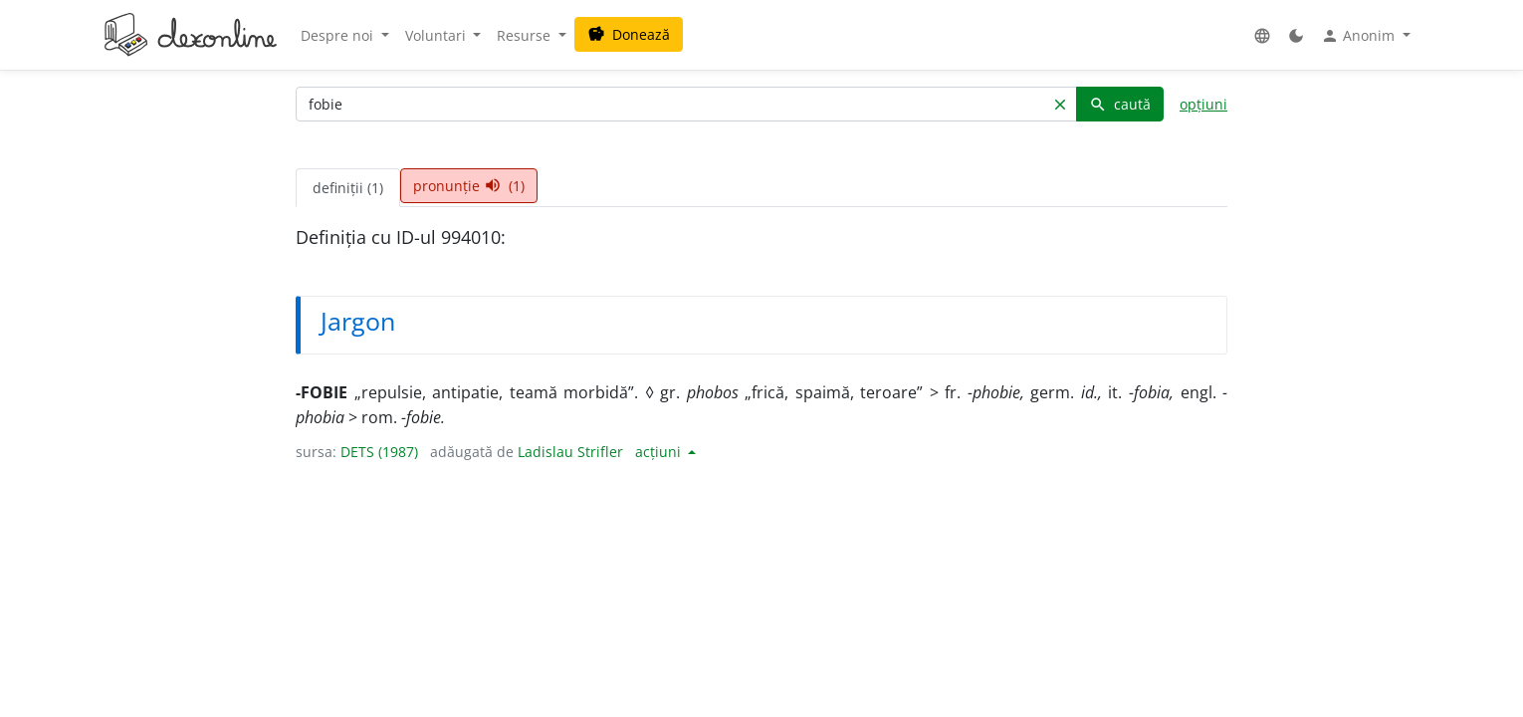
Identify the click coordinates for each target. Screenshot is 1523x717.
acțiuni (660, 451)
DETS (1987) (379, 451)
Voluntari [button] (437, 35)
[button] (1262, 35)
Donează (628, 34)
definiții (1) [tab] (348, 187)
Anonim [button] (1360, 36)
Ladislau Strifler (570, 451)
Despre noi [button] (339, 35)
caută (1120, 104)
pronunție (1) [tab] (469, 185)
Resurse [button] (525, 35)
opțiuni (1203, 104)
